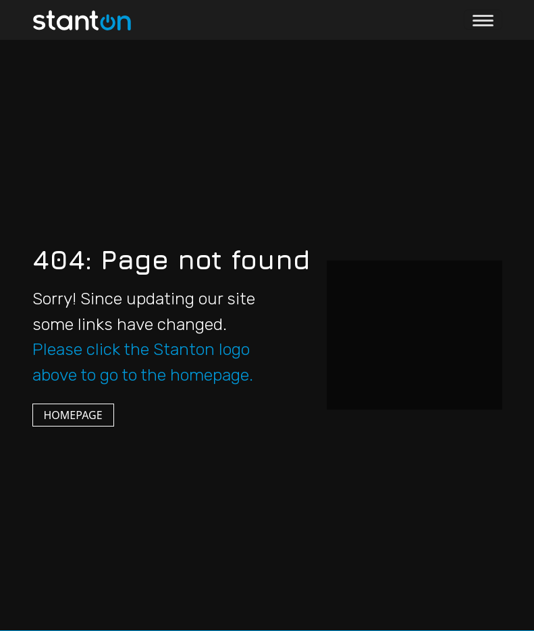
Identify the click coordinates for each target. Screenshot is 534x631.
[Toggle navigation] (483, 19)
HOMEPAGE (73, 415)
